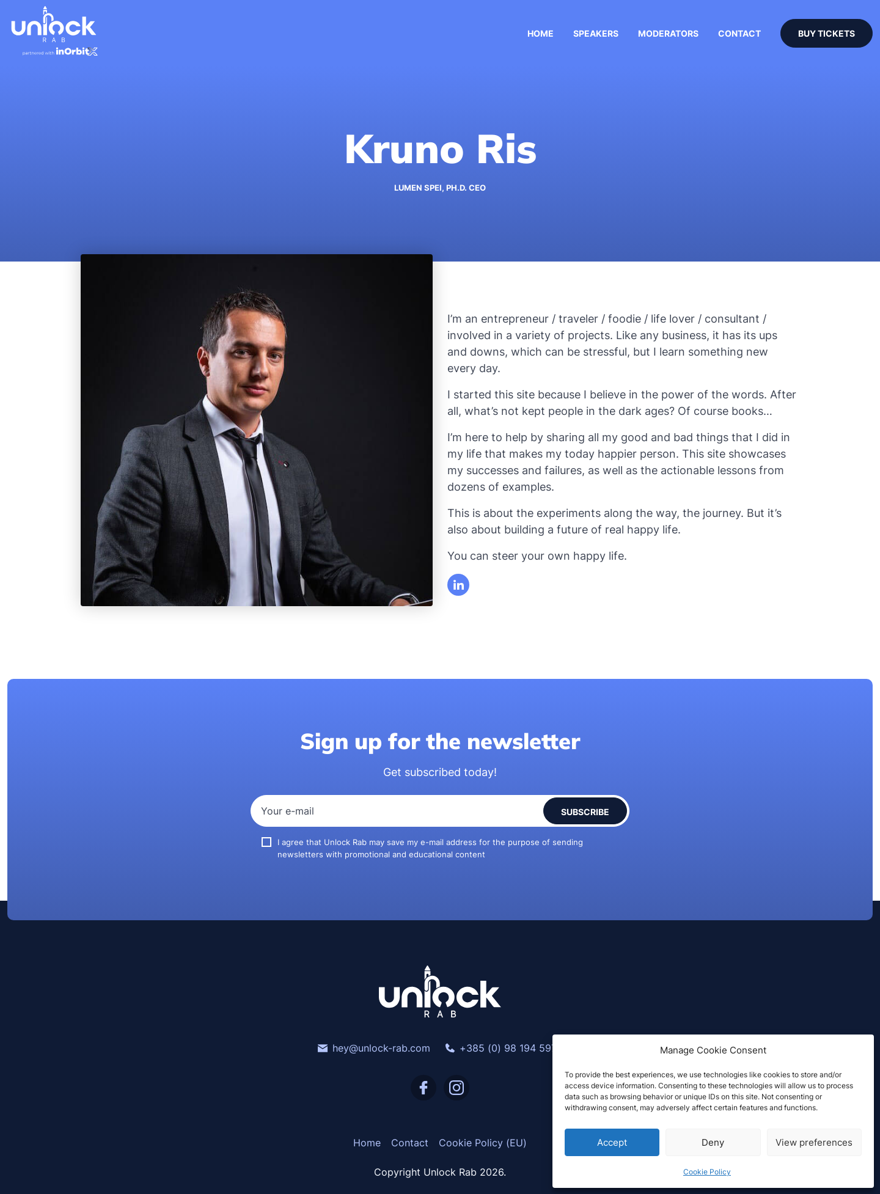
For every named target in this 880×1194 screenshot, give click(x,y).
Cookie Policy (707, 1171)
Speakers (595, 33)
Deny (713, 1142)
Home (540, 33)
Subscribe (585, 812)
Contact (739, 33)
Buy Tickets (826, 33)
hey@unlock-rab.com (374, 1048)
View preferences (814, 1142)
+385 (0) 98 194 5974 (503, 1048)
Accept (612, 1142)
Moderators (668, 33)
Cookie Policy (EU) (483, 1143)
